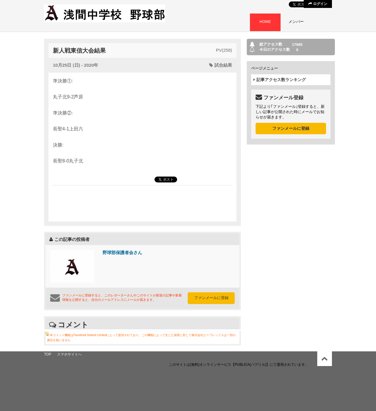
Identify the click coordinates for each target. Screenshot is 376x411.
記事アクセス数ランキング (280, 79)
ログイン (317, 4)
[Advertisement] (142, 203)
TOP (47, 354)
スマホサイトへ (69, 354)
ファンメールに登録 (211, 298)
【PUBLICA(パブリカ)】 (250, 365)
